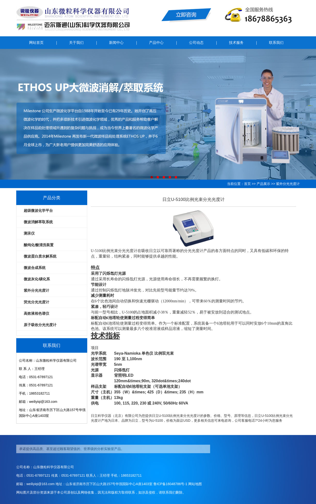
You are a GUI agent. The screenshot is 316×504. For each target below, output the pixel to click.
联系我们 (276, 42)
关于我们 (76, 42)
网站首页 (36, 42)
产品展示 (263, 184)
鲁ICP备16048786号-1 (170, 484)
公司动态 (196, 42)
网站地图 (195, 484)
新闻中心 (116, 42)
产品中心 (156, 42)
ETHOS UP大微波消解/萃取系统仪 (158, 114)
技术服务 (236, 42)
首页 (247, 184)
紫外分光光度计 (288, 184)
